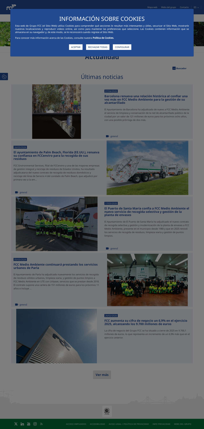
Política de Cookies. (103, 37)
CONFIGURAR (122, 47)
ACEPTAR (75, 47)
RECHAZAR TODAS (97, 47)
